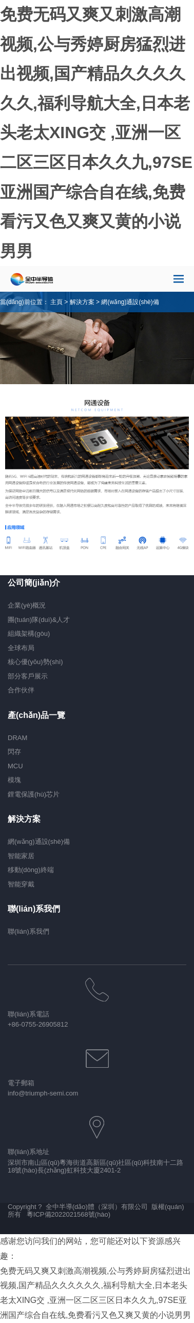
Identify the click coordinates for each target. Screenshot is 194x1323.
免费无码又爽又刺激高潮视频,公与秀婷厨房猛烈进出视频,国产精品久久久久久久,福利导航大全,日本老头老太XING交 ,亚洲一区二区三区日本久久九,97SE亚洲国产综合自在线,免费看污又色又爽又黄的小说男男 (96, 132)
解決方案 (82, 302)
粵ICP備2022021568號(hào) (68, 1214)
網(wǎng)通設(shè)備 (130, 302)
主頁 (56, 302)
